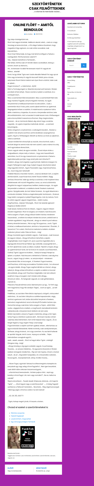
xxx (13, 466)
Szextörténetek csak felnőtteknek (47, 10)
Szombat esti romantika (74, 35)
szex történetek (26, 464)
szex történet (16, 464)
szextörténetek (44, 464)
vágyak (10, 466)
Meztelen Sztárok (72, 153)
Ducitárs (69, 155)
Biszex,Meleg (71, 89)
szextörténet (35, 464)
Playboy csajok (71, 165)
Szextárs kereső (72, 160)
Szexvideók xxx (72, 106)
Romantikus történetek (74, 101)
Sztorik (17, 462)
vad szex (52, 464)
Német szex (71, 167)
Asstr (69, 162)
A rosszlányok (71, 39)
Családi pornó (71, 95)
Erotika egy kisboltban (73, 46)
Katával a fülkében (72, 43)
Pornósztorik (71, 158)
